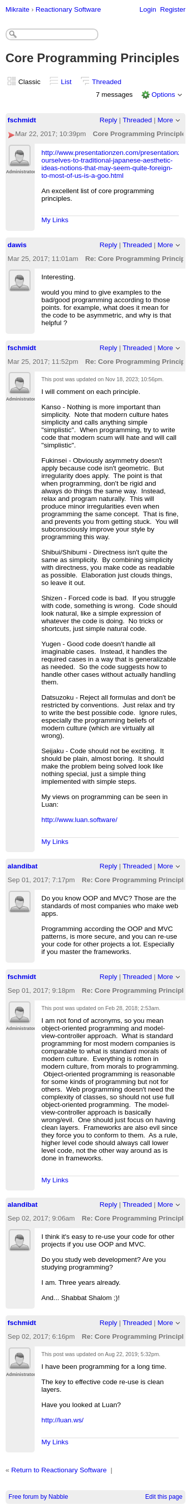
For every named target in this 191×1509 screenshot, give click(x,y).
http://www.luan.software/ (79, 820)
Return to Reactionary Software (58, 1470)
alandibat (23, 866)
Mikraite (18, 9)
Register (172, 9)
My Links (54, 220)
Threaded (107, 82)
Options (163, 94)
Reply (108, 120)
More (165, 120)
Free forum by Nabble (38, 1496)
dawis (17, 245)
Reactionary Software (68, 9)
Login (148, 9)
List (66, 82)
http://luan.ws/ (62, 1420)
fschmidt (22, 120)
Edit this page (163, 1496)
